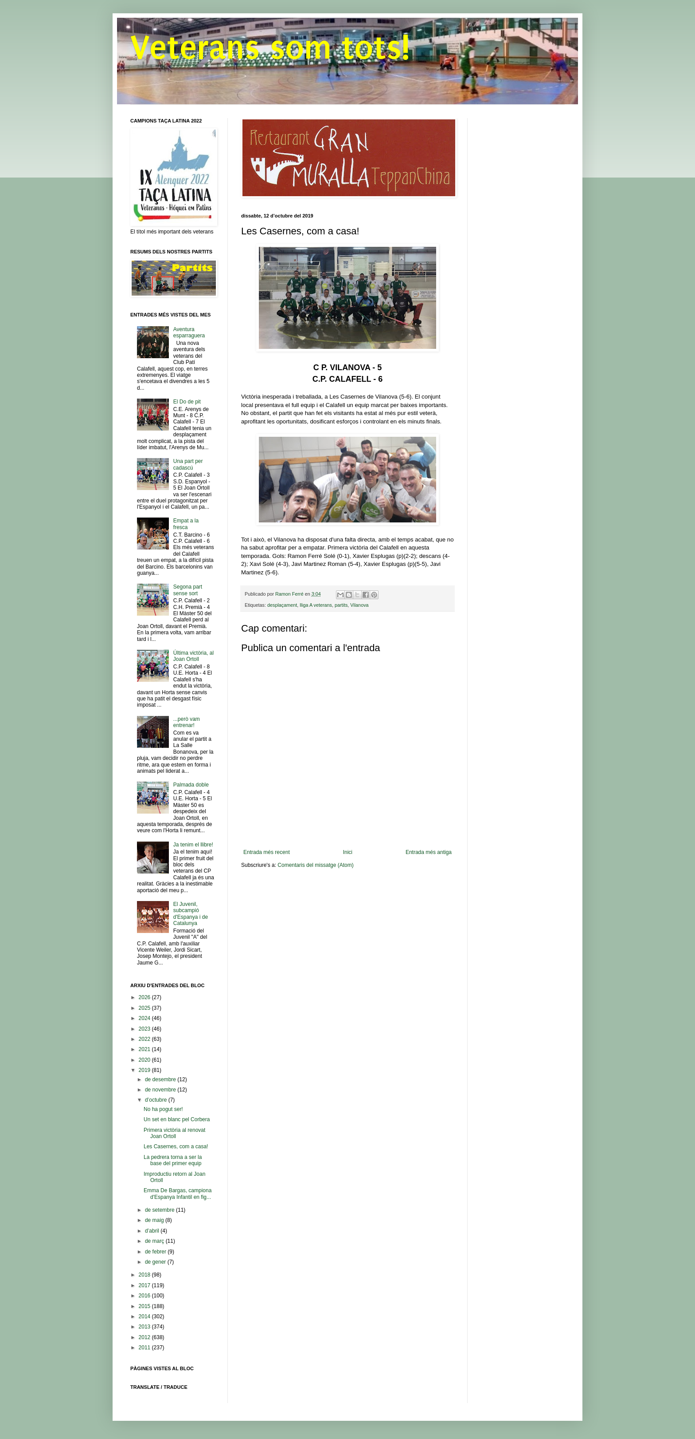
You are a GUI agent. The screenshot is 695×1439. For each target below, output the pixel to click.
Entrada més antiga (429, 852)
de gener (156, 1262)
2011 (145, 1347)
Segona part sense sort (187, 590)
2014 (145, 1316)
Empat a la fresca (186, 524)
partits (341, 605)
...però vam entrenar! (186, 722)
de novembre (161, 1090)
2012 (145, 1337)
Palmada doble (191, 785)
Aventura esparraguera (189, 332)
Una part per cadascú (188, 464)
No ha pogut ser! (163, 1109)
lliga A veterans (316, 605)
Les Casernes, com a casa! (176, 1146)
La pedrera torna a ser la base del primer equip (173, 1160)
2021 (145, 1049)
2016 (145, 1296)
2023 (145, 1029)
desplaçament (282, 605)
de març (155, 1241)
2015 (145, 1306)
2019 (145, 1070)
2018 (145, 1275)
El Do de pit (187, 402)
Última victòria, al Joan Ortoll (193, 656)
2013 (145, 1327)
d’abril (152, 1231)
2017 (145, 1285)
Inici (347, 852)
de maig (155, 1220)
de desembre (161, 1079)
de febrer (156, 1252)
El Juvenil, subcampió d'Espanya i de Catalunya (190, 913)
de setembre (160, 1210)
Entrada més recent (266, 852)
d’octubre (156, 1100)
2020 (145, 1060)
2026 (145, 997)
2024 (145, 1018)
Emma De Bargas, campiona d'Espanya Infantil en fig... (177, 1193)
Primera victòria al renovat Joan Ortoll (174, 1133)
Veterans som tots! (270, 47)
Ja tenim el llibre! (193, 845)
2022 (145, 1039)
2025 (145, 1008)
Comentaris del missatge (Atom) (315, 865)
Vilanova (359, 605)
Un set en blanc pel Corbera (177, 1119)
